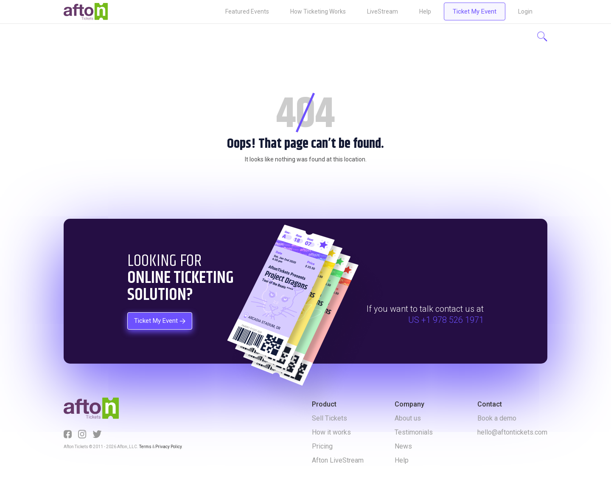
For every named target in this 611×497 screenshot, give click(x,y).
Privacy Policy (168, 446)
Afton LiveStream (338, 460)
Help (425, 11)
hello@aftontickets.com (512, 432)
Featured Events (247, 11)
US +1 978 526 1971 (446, 320)
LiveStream (382, 11)
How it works (331, 432)
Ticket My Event (474, 11)
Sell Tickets (329, 418)
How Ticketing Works (318, 11)
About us (408, 418)
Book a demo (496, 418)
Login (525, 11)
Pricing (322, 446)
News (403, 446)
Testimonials (414, 432)
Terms (145, 446)
